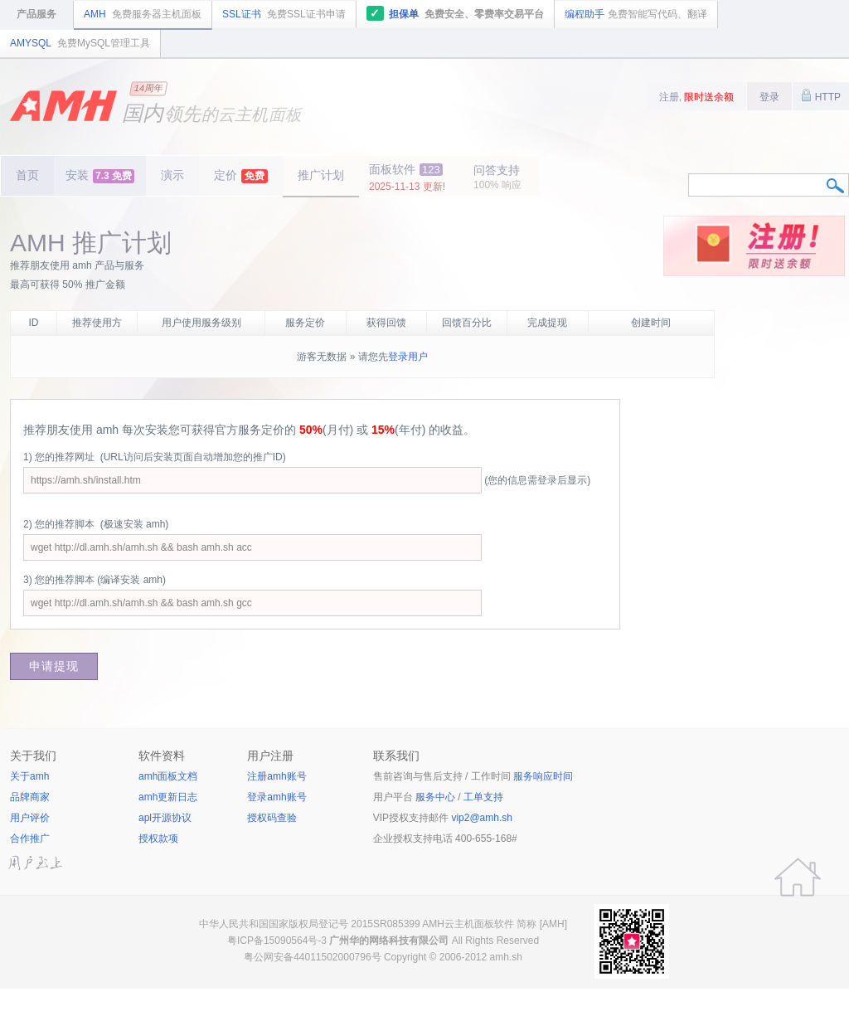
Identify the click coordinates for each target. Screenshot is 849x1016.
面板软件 (407, 177)
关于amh (29, 776)
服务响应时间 (543, 776)
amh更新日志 (167, 797)
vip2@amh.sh (481, 818)
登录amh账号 (276, 797)
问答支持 (497, 177)
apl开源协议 (165, 818)
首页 (27, 175)
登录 (769, 97)
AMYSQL (80, 43)
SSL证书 (284, 14)
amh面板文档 (167, 776)
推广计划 (321, 175)
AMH (142, 14)
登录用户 (408, 356)
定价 (241, 175)
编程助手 (636, 14)
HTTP (821, 95)
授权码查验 (272, 818)
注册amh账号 (276, 776)
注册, (697, 97)
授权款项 (158, 838)
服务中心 (435, 797)
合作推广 (30, 838)
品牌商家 (30, 797)
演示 (172, 175)
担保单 (455, 13)
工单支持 (483, 797)
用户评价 (30, 818)
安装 (99, 175)
